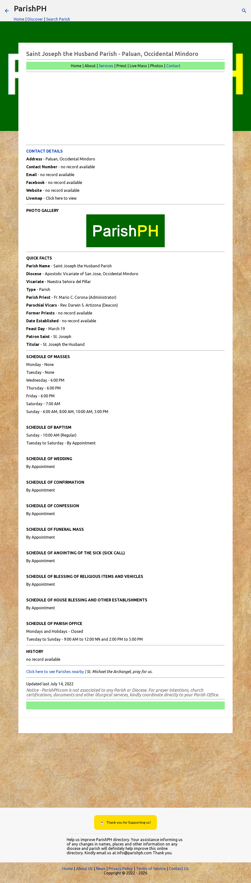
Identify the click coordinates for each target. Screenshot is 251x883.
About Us (84, 868)
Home (19, 19)
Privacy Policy (121, 868)
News (100, 868)
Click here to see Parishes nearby (55, 671)
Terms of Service (151, 868)
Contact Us (179, 868)
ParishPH (30, 8)
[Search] (244, 11)
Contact (173, 66)
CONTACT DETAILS (44, 151)
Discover (35, 19)
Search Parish (58, 19)
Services (106, 66)
